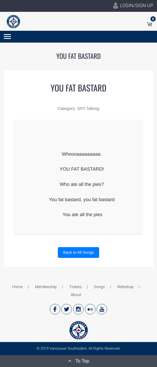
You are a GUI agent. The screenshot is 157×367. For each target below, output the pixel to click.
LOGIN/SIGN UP (133, 6)
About (76, 294)
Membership (46, 286)
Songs (99, 286)
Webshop (125, 286)
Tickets (75, 286)
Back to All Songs (78, 252)
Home (17, 286)
